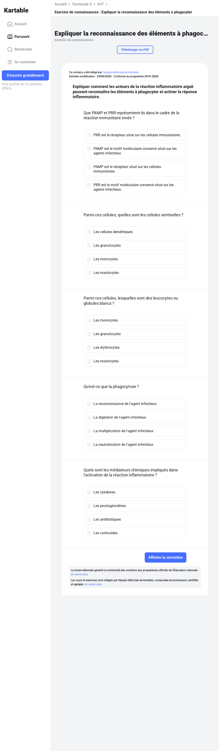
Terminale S (82, 4)
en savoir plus (79, 574)
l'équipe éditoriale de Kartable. (121, 72)
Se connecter (21, 62)
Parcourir (18, 36)
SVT (100, 4)
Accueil (16, 24)
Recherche (19, 49)
